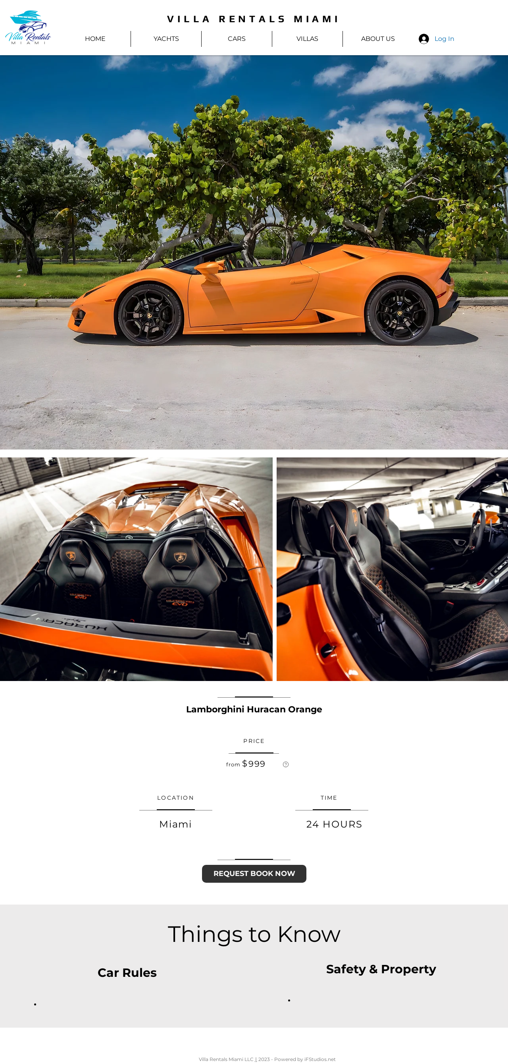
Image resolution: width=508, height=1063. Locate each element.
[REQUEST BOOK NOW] (254, 874)
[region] (285, 764)
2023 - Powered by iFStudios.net (296, 1059)
